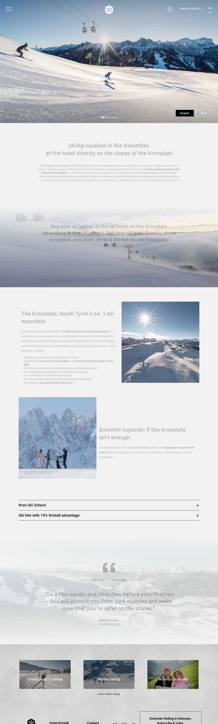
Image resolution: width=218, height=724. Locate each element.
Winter (109, 694)
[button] (9, 9)
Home (101, 694)
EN (209, 8)
